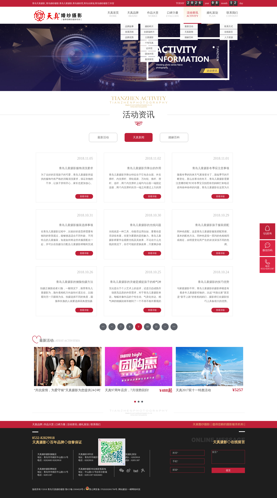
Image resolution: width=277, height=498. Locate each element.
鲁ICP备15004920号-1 (75, 489)
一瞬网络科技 (134, 489)
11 (156, 326)
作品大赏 (49, 424)
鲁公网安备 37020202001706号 (103, 489)
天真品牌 (37, 424)
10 (147, 326)
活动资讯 (72, 424)
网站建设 (122, 489)
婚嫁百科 (174, 137)
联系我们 (95, 424)
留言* (228, 457)
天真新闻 (138, 137)
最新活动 (103, 137)
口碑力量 (60, 424)
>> (174, 326)
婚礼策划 (84, 424)
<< (103, 326)
